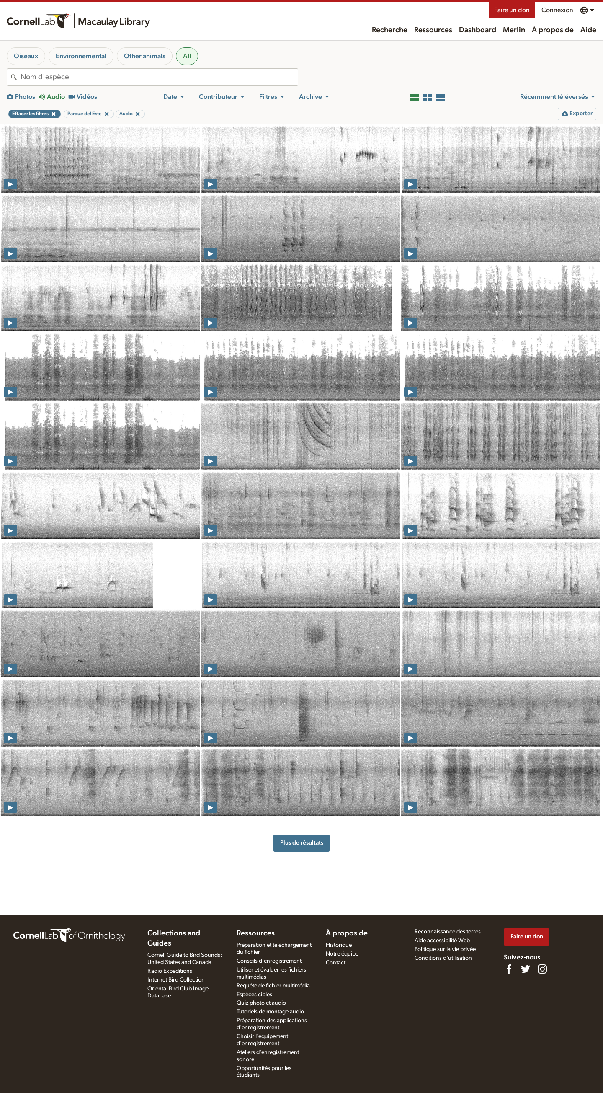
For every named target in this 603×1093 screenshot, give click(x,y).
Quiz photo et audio (261, 1003)
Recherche (389, 30)
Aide (588, 30)
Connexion (557, 10)
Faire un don (512, 10)
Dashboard (477, 30)
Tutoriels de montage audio (270, 1012)
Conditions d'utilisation (443, 958)
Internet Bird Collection (176, 980)
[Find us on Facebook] (509, 969)
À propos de (553, 30)
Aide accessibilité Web (442, 940)
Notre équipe (342, 954)
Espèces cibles (254, 994)
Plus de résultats (301, 843)
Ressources (433, 30)
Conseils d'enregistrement (269, 961)
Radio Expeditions (169, 971)
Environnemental (81, 56)
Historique (339, 945)
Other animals (144, 56)
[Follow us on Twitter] (526, 969)
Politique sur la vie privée (445, 949)
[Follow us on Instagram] (542, 969)
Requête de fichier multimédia (273, 986)
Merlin (514, 30)
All (187, 56)
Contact (335, 963)
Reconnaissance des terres (448, 932)
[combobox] (159, 77)
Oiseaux (26, 56)
